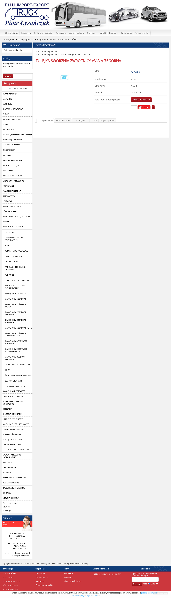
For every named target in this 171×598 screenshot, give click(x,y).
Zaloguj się (40, 573)
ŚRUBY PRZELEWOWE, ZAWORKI (18, 375)
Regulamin (9, 577)
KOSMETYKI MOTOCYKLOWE (16, 251)
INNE (7, 245)
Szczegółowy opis (45, 120)
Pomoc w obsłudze (73, 581)
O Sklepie (69, 573)
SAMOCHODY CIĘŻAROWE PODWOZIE (74, 54)
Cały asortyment (10, 503)
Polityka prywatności (13, 581)
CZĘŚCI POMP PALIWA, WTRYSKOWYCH (14, 238)
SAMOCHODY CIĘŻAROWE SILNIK (18, 328)
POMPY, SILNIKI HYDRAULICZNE (17, 280)
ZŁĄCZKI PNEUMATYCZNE (15, 386)
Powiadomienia (63, 120)
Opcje (94, 120)
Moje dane (40, 581)
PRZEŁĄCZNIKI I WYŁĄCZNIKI (16, 293)
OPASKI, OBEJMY (11, 261)
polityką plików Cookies (150, 593)
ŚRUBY (7, 370)
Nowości (6, 506)
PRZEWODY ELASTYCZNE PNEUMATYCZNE (15, 286)
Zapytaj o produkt (107, 120)
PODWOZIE (9, 275)
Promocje (7, 510)
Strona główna (10, 573)
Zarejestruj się (42, 577)
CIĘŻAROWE (10, 232)
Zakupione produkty (44, 585)
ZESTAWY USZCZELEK (13, 381)
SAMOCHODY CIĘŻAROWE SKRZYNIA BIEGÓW (15, 334)
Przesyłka (80, 120)
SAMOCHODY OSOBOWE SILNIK (18, 364)
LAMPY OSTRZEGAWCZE (14, 256)
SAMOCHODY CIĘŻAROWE (15, 299)
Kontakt (68, 577)
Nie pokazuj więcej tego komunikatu (86, 596)
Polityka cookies (11, 589)
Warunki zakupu (11, 585)
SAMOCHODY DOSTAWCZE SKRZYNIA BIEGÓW (16, 350)
